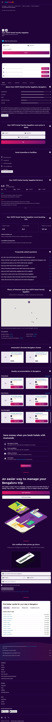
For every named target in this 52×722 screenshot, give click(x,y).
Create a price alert (21, 459)
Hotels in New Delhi (7, 616)
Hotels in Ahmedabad (8, 630)
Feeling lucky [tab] (25, 607)
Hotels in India (17, 6)
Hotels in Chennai (7, 620)
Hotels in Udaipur (7, 624)
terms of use (19, 591)
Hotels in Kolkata (7, 628)
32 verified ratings (12, 40)
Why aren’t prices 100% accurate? (27, 655)
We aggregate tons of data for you (27, 653)
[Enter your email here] (27, 582)
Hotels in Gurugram (7, 634)
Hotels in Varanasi (7, 632)
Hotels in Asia (10, 6)
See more (47, 376)
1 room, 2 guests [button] (7, 49)
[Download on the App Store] (13, 711)
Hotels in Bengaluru (35, 6)
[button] (2, 2)
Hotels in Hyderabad (7, 618)
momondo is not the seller (27, 650)
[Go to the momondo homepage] (9, 2)
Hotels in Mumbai (7, 614)
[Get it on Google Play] (5, 711)
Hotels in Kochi (6, 626)
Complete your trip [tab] (34, 607)
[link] (17, 387)
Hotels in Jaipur (6, 622)
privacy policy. (26, 591)
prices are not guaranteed (31, 646)
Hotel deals (4, 6)
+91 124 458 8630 (6, 39)
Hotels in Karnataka (26, 6)
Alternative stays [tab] (15, 607)
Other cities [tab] (6, 607)
